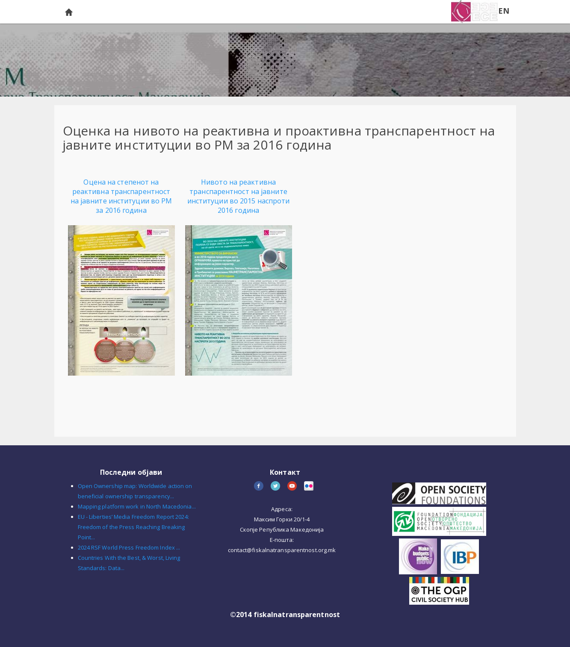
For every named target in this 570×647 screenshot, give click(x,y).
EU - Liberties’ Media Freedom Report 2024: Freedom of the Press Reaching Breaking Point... (133, 527)
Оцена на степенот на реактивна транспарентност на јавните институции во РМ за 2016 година (121, 196)
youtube (292, 486)
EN (503, 11)
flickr (309, 486)
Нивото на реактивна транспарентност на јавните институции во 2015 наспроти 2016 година (238, 196)
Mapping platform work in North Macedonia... (137, 506)
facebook (259, 486)
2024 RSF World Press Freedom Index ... (129, 547)
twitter (276, 486)
